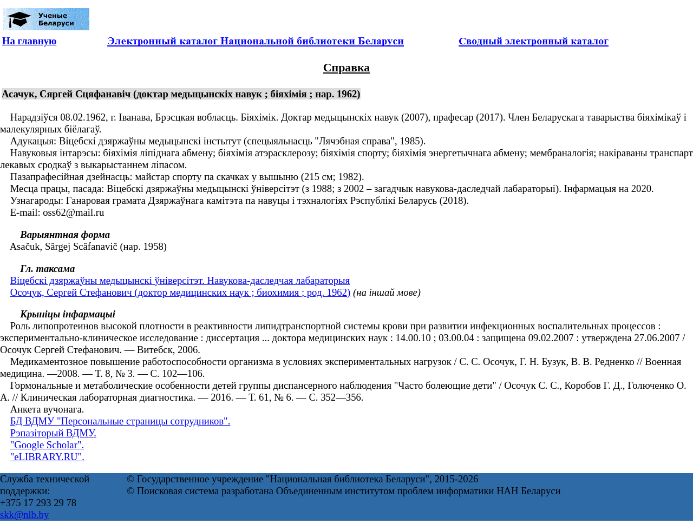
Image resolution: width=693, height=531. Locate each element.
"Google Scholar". (47, 444)
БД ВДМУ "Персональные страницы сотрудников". (120, 421)
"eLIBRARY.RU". (47, 456)
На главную (29, 41)
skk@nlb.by (24, 514)
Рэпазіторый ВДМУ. (53, 433)
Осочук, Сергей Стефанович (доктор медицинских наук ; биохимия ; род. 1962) (180, 292)
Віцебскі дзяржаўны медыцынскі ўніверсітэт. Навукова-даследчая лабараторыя (180, 280)
